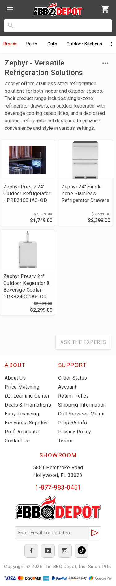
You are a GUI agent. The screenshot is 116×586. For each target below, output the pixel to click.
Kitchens (84, 44)
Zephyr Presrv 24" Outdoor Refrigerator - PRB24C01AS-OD (26, 193)
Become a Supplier (26, 423)
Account (67, 387)
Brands (10, 44)
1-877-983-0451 (58, 487)
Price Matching (22, 387)
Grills (52, 44)
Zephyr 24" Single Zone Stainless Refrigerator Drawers (86, 193)
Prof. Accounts (22, 432)
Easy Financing (22, 414)
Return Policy (73, 396)
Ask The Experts (83, 342)
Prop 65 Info (72, 423)
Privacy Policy (74, 432)
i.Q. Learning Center (27, 396)
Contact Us (17, 441)
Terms (65, 441)
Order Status (72, 378)
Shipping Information (82, 405)
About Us (15, 378)
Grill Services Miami (81, 414)
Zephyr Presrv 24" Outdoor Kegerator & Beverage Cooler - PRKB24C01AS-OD (26, 286)
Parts (31, 44)
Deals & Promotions (28, 405)
